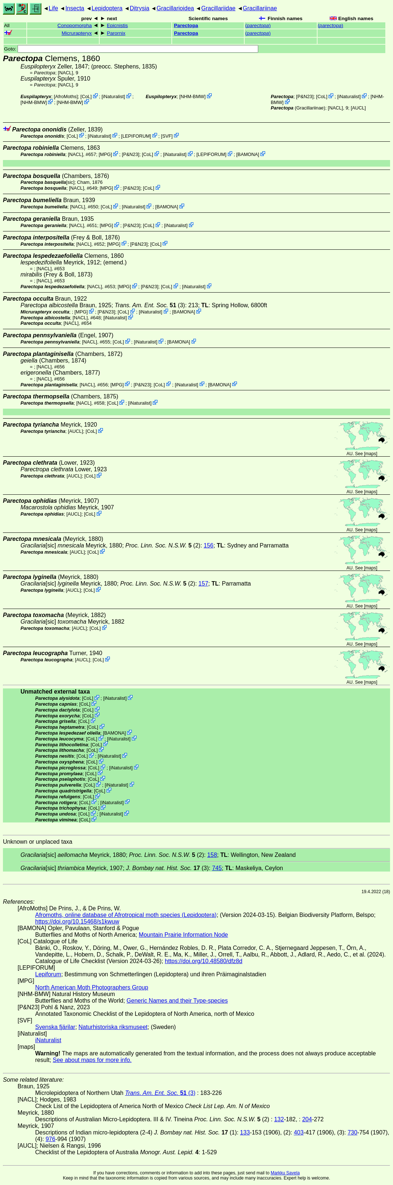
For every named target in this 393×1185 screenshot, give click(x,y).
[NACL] (65, 72)
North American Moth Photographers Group (91, 987)
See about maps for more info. (92, 1060)
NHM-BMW (34, 102)
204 (307, 1119)
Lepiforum (48, 974)
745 (217, 868)
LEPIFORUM (136, 135)
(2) (162, 545)
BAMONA (248, 154)
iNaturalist (113, 96)
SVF (166, 135)
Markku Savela (285, 1172)
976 (50, 1139)
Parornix (116, 33)
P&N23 (304, 96)
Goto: (131, 49)
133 (245, 1132)
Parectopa (186, 25)
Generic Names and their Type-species (177, 1001)
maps (370, 453)
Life (53, 8)
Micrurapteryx (77, 33)
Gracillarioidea (175, 8)
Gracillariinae (260, 8)
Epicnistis (117, 25)
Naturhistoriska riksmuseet (113, 1027)
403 (299, 1132)
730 (352, 1132)
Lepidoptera (107, 8)
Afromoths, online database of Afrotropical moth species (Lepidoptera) (125, 915)
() (258, 25)
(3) (150, 305)
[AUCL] (358, 108)
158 (212, 855)
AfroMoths (66, 96)
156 (209, 545)
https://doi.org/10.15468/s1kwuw (77, 921)
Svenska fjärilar (55, 1027)
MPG (105, 154)
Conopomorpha (75, 25)
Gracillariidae (218, 8)
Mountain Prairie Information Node (183, 935)
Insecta (74, 8)
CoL (86, 96)
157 (203, 583)
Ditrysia (139, 8)
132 (279, 1119)
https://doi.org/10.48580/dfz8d (203, 961)
